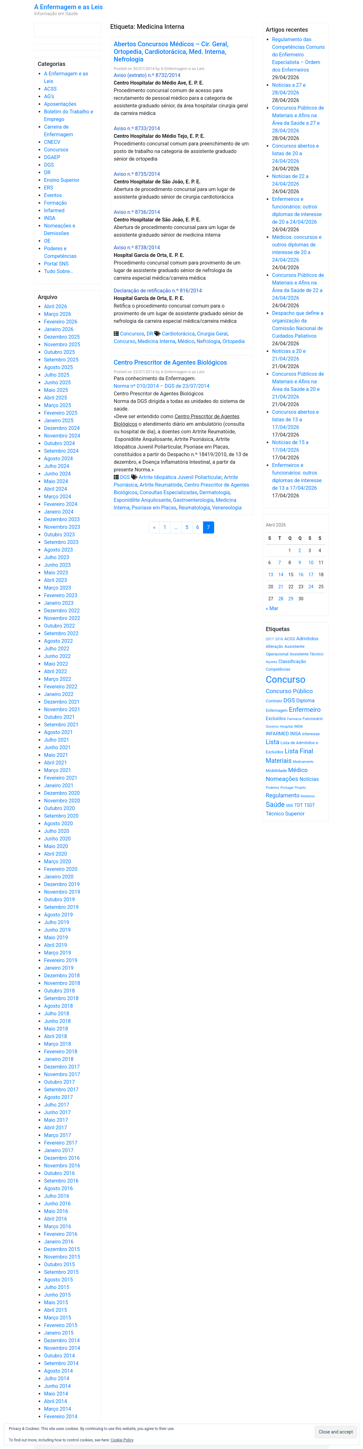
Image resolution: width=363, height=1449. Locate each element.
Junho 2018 (57, 1021)
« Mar (272, 608)
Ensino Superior (62, 180)
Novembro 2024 (62, 436)
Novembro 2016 (62, 1166)
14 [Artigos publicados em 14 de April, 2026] (280, 574)
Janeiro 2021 (58, 785)
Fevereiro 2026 (60, 322)
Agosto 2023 (58, 550)
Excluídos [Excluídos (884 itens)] (276, 718)
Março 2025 (57, 405)
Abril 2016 (55, 1219)
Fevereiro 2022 (60, 687)
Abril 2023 (55, 580)
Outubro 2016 (59, 1173)
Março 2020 (57, 862)
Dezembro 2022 (62, 611)
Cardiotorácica (178, 334)
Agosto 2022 (58, 641)
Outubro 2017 (59, 1082)
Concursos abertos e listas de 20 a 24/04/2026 (295, 153)
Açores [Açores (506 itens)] (271, 662)
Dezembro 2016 (62, 1158)
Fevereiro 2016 (60, 1234)
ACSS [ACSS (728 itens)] (289, 638)
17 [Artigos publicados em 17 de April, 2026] (311, 574)
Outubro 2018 (59, 991)
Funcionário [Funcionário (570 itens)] (312, 719)
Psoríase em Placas (154, 508)
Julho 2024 (56, 466)
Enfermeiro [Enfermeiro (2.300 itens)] (305, 709)
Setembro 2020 (61, 816)
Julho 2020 (56, 831)
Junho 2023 (57, 565)
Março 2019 (57, 953)
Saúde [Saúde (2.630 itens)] (275, 804)
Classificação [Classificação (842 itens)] (292, 661)
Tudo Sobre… (58, 271)
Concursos (56, 150)
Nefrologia (208, 341)
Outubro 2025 (59, 352)
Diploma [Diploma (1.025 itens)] (305, 701)
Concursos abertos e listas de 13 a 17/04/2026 (295, 419)
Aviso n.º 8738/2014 (137, 248)
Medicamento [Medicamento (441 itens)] (303, 762)
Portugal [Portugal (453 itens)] (286, 788)
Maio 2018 (56, 1029)
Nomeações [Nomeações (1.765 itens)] (282, 778)
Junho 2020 (57, 839)
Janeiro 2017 (58, 1150)
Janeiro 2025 (58, 421)
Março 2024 (57, 497)
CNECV (52, 142)
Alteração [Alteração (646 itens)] (274, 646)
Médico (186, 341)
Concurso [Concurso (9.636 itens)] (285, 679)
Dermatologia (215, 492)
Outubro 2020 (59, 808)
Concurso (124, 341)
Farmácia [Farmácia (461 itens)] (294, 719)
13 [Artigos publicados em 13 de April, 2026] (270, 574)
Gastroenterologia (193, 500)
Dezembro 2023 (62, 519)
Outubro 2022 (59, 626)
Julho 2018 (56, 1014)
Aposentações (60, 104)
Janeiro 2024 (58, 512)
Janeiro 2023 (58, 603)
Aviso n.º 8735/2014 (137, 174)
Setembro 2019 (61, 907)
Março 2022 (57, 679)
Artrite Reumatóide (161, 485)
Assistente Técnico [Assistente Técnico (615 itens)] (306, 654)
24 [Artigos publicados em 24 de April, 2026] (311, 586)
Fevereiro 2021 (60, 778)
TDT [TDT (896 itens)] (298, 805)
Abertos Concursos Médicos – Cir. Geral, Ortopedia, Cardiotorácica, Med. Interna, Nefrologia (171, 51)
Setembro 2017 (61, 1090)
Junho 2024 (57, 474)
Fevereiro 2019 (60, 960)
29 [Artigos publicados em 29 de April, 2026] (291, 598)
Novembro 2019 (62, 892)
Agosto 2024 (58, 459)
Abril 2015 (55, 1310)
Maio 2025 (56, 390)
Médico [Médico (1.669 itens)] (298, 770)
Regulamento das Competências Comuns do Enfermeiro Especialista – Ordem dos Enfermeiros (298, 54)
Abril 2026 (55, 306)
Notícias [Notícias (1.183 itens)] (309, 779)
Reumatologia (194, 508)
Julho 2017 (56, 1105)
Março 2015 (57, 1318)
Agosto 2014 (58, 1371)
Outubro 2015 (59, 1264)
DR (47, 172)
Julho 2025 (56, 375)
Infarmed (54, 210)
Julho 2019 (56, 922)
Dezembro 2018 (62, 976)
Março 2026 (57, 314)
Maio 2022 (56, 664)
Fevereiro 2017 (60, 1143)
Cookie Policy (122, 1440)
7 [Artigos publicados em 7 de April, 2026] (279, 562)
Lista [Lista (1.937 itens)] (272, 742)
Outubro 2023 (59, 535)
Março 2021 (57, 770)
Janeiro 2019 (58, 968)
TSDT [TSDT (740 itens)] (309, 805)
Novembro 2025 (62, 345)
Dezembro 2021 (62, 702)
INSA (49, 218)
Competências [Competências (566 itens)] (278, 669)
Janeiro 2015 (58, 1333)
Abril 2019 (55, 945)
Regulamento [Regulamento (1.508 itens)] (283, 795)
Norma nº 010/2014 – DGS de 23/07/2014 (161, 386)
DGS (49, 165)
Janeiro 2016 (58, 1242)
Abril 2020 (55, 854)
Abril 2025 (55, 398)
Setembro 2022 (61, 633)
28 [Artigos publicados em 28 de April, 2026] (280, 598)
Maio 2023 (56, 573)
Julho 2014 (56, 1379)
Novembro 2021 (62, 709)
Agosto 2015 (58, 1280)
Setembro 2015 (61, 1272)
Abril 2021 (55, 763)
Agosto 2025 (58, 367)
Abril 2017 (55, 1128)
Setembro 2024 (61, 451)
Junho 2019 (57, 930)
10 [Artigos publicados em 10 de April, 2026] (311, 562)
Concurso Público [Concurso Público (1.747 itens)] (289, 691)
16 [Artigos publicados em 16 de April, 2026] (300, 574)
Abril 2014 (55, 1401)
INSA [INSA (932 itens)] (295, 734)
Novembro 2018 (62, 983)
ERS (48, 188)
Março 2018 (57, 1044)
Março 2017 (57, 1135)
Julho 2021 (56, 740)
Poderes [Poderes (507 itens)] (272, 787)
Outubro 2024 (59, 443)
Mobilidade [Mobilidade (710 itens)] (276, 770)
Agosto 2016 (58, 1188)
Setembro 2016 (61, 1181)
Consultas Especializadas (168, 492)
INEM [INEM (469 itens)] (298, 727)
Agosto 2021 (58, 732)
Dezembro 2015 (62, 1249)
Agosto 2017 (58, 1097)
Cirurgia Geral (212, 334)
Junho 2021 (57, 747)
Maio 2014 (56, 1394)
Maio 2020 (56, 846)
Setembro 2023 (61, 542)
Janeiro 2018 (58, 1059)
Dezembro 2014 (62, 1340)
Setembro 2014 (61, 1363)
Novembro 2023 (62, 527)
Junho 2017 (57, 1112)
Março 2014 (57, 1409)
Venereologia (227, 508)
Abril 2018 (55, 1036)
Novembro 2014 (62, 1348)
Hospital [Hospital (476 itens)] (286, 727)
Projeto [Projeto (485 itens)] (300, 788)
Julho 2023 (56, 557)
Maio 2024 (56, 481)
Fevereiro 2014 (60, 1417)
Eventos (53, 195)
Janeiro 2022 (58, 694)
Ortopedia (233, 341)
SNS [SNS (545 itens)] (289, 805)
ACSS (50, 89)
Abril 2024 (55, 489)
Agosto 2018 (58, 1006)
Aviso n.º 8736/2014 (137, 212)
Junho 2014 (57, 1386)
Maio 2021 (56, 755)
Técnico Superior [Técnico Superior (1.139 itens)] (285, 814)
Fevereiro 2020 (60, 869)
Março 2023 (57, 588)
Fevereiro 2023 (60, 595)
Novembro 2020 (62, 801)
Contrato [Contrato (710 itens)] (274, 701)
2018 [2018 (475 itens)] (279, 639)
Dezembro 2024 (62, 428)
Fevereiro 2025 (60, 413)
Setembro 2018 (61, 998)
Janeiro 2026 (58, 329)
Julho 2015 (56, 1287)
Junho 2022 (57, 656)
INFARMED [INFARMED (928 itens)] (277, 734)
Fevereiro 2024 (60, 504)
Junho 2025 (57, 383)
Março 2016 (57, 1226)
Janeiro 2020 (58, 877)
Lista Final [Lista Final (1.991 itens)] (299, 751)
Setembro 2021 (61, 725)
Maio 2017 (56, 1120)
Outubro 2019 (59, 900)
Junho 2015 (57, 1295)
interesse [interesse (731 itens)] (311, 733)
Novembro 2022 (62, 618)
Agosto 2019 (58, 915)
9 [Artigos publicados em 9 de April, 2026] (299, 562)
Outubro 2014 (59, 1356)
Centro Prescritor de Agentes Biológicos (170, 362)
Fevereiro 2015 (60, 1325)
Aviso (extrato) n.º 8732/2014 (147, 75)
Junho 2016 (57, 1204)
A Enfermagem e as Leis (68, 7)
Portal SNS (56, 264)
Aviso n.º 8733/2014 (137, 128)
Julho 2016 (56, 1196)
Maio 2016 (56, 1211)
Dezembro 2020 (62, 793)
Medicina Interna (156, 341)
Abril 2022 (55, 671)
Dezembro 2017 (62, 1067)
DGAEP (52, 157)
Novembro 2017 (62, 1074)
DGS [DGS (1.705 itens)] (289, 700)
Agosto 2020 (58, 823)
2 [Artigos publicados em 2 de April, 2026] (299, 550)
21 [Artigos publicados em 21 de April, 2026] (280, 586)
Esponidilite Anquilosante (142, 500)
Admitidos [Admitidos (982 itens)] (307, 639)
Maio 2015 (56, 1302)
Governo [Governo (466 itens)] (272, 727)
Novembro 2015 (62, 1257)
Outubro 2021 (59, 717)
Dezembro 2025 (62, 337)
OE (47, 241)
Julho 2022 (56, 649)
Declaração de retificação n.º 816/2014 (158, 291)
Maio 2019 (56, 938)
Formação (55, 203)
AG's (49, 96)
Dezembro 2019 (62, 884)
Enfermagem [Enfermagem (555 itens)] (277, 710)
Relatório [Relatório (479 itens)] (308, 796)
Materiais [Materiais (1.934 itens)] (279, 760)
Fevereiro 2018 (60, 1052)
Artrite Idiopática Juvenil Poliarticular (180, 477)
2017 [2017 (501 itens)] (270, 639)
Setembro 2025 (61, 360)
